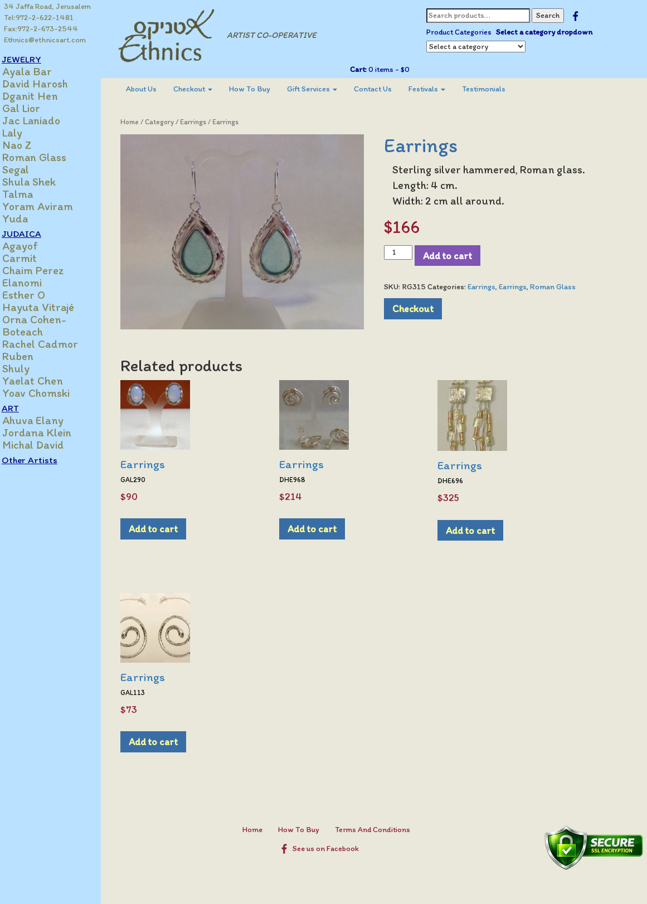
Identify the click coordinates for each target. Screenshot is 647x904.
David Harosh (47, 83)
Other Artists (41, 459)
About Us (152, 89)
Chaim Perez (45, 270)
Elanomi (33, 282)
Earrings (204, 122)
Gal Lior (33, 108)
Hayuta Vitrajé (50, 307)
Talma (29, 194)
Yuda (27, 218)
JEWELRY (33, 59)
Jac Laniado (43, 120)
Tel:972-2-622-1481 (39, 17)
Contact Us (383, 89)
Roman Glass (46, 157)
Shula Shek (40, 182)
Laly (24, 133)
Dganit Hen (42, 96)
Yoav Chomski (47, 393)
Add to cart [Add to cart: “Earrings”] (163, 525)
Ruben (29, 356)
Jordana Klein (48, 432)
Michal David (44, 445)
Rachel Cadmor (52, 344)
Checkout (203, 89)
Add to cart (452, 255)
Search (552, 15)
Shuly (27, 368)
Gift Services (323, 89)
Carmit (31, 258)
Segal (27, 169)
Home (140, 122)
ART (22, 408)
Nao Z (28, 145)
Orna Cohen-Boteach (46, 325)
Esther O (35, 295)
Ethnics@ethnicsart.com (45, 40)
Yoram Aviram (49, 206)
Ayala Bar (39, 71)
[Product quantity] (403, 252)
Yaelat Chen (44, 381)
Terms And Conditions (378, 825)
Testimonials (494, 89)
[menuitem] (152, 89)
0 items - (392, 69)
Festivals (437, 89)
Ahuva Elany (44, 420)
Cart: (362, 69)
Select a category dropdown (548, 32)
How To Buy (260, 89)
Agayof (32, 246)
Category (169, 122)
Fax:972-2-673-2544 (41, 28)
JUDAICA (33, 233)
